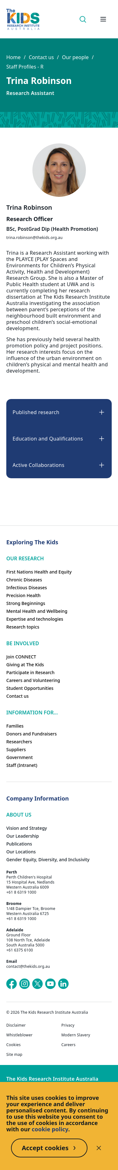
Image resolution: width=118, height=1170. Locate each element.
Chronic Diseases (24, 580)
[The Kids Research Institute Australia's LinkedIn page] (63, 984)
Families (15, 726)
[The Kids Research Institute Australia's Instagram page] (24, 984)
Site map (14, 1054)
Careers (68, 1044)
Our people (75, 57)
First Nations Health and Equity (39, 572)
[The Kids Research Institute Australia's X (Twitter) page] (37, 984)
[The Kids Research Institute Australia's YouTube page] (50, 984)
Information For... (32, 712)
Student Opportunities (29, 688)
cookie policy (50, 1129)
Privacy (68, 1025)
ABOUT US (18, 815)
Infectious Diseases (26, 588)
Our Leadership (22, 836)
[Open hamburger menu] (103, 19)
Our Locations (21, 852)
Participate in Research (30, 672)
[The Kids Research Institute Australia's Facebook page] (11, 984)
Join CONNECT (21, 657)
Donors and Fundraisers (31, 734)
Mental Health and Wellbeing (36, 611)
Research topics (22, 627)
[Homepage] (22, 19)
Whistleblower (19, 1035)
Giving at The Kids (25, 665)
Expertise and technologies (34, 619)
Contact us (41, 57)
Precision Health (23, 595)
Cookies (13, 1044)
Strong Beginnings (25, 603)
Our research (25, 558)
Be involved (22, 643)
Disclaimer (16, 1025)
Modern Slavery (75, 1035)
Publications (19, 844)
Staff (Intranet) (21, 765)
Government (19, 757)
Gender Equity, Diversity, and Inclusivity (47, 859)
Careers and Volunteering (33, 680)
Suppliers (16, 749)
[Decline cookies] (99, 1148)
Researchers (19, 742)
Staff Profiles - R (24, 67)
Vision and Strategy (26, 828)
